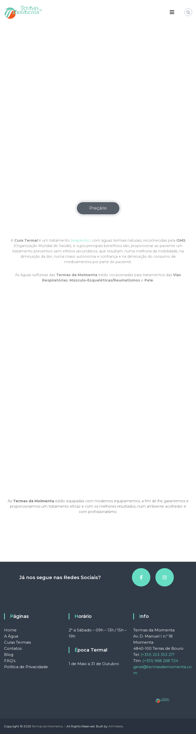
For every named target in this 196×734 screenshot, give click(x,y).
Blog (8, 654)
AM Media (115, 726)
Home (10, 630)
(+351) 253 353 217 (158, 654)
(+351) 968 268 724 (160, 660)
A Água (11, 636)
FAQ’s (9, 660)
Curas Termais (17, 642)
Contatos (13, 648)
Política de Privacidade (26, 666)
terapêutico (81, 252)
